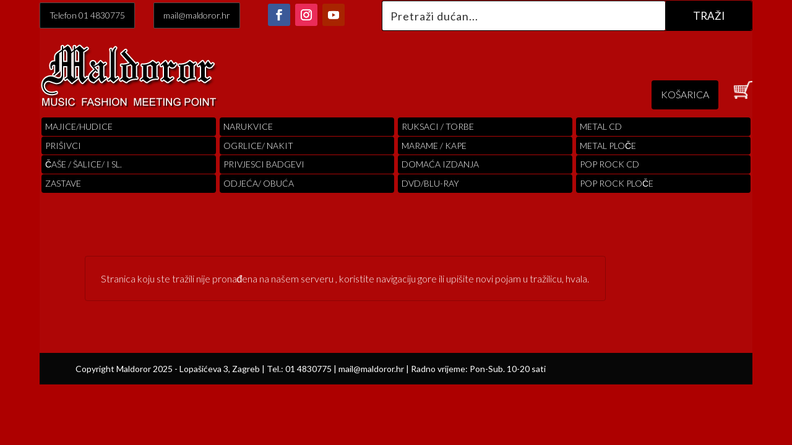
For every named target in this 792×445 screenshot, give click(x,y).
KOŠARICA (685, 94)
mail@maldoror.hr (196, 15)
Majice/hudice (79, 126)
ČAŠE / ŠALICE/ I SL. (83, 164)
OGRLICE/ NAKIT (258, 145)
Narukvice (248, 126)
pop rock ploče (616, 183)
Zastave (63, 183)
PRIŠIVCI (63, 145)
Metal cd (601, 126)
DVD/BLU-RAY (430, 183)
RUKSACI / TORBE (438, 126)
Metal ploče (608, 145)
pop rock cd (609, 164)
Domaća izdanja (440, 164)
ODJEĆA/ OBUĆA (258, 183)
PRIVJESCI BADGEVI (263, 164)
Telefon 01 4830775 (87, 15)
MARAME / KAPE (434, 145)
